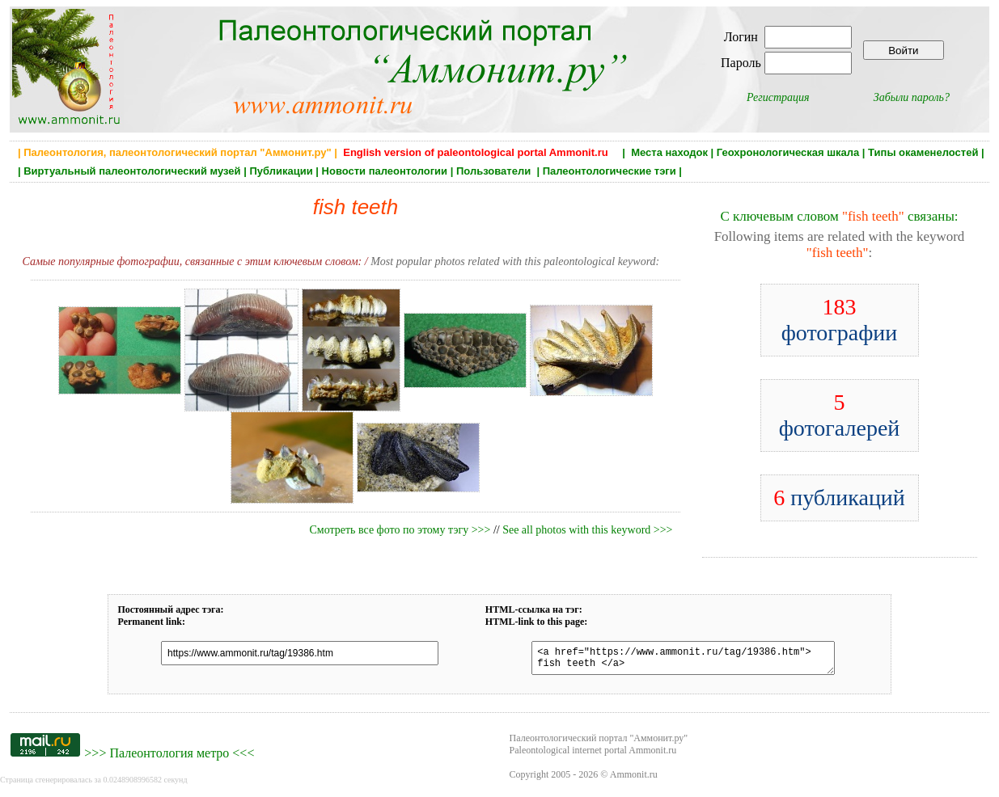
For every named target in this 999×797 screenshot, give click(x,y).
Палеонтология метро (169, 758)
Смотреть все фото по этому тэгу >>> (399, 530)
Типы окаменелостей (923, 152)
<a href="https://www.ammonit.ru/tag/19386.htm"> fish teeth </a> (675, 660)
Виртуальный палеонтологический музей (131, 171)
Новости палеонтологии (385, 171)
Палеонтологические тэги (609, 171)
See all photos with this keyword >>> (587, 530)
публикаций (839, 497)
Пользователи (495, 171)
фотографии (839, 319)
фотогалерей (839, 415)
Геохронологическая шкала (788, 152)
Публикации (280, 171)
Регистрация (778, 97)
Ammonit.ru (634, 779)
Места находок (669, 152)
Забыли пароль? (912, 97)
